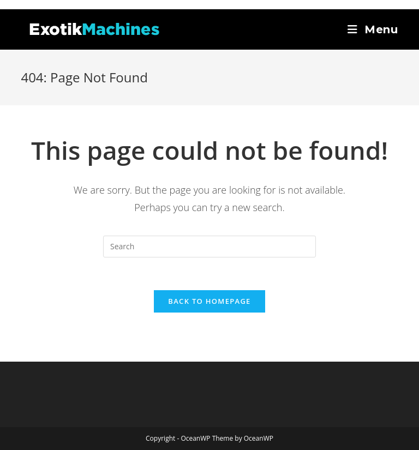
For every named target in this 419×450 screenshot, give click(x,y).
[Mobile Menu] (373, 29)
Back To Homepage (209, 301)
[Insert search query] (209, 246)
